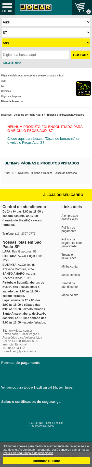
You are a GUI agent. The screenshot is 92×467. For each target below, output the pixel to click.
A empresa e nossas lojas (69, 217)
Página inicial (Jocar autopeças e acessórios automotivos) (32, 75)
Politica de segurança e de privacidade (28, 453)
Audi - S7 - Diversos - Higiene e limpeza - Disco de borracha (41, 172)
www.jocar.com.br (20, 330)
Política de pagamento (68, 229)
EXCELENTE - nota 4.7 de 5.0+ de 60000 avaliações (51, 423)
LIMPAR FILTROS (12, 63)
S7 (2, 86)
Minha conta (69, 266)
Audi (3, 80)
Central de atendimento (69, 285)
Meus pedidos (70, 275)
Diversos (6, 91)
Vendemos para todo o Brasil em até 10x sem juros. (40, 375)
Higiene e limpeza (11, 96)
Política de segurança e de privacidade (71, 243)
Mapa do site (69, 295)
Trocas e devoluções (68, 256)
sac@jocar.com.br (24, 351)
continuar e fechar (46, 461)
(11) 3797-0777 (25, 233)
